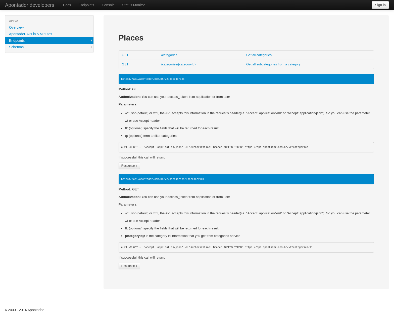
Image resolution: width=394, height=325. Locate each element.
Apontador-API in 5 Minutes (30, 34)
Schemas (16, 47)
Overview (16, 27)
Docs (67, 5)
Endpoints (86, 5)
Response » (129, 166)
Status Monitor (133, 5)
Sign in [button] (380, 5)
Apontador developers (29, 5)
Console (108, 5)
